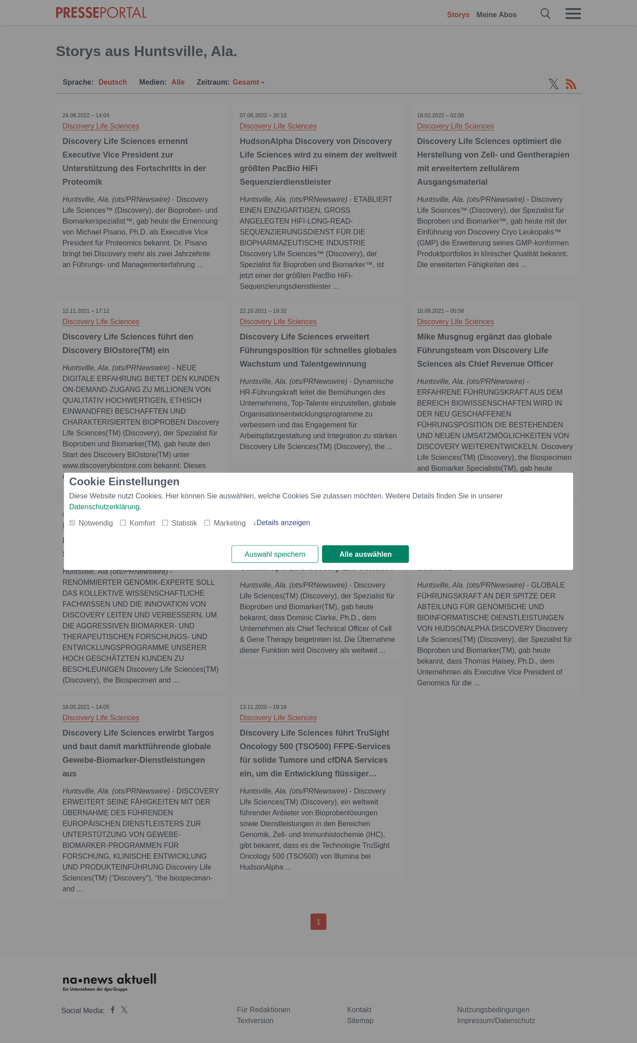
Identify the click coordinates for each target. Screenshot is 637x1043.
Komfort (142, 523)
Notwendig (96, 523)
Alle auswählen (366, 554)
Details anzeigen (283, 522)
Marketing (229, 523)
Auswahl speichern (274, 554)
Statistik (184, 523)
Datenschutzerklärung (104, 507)
